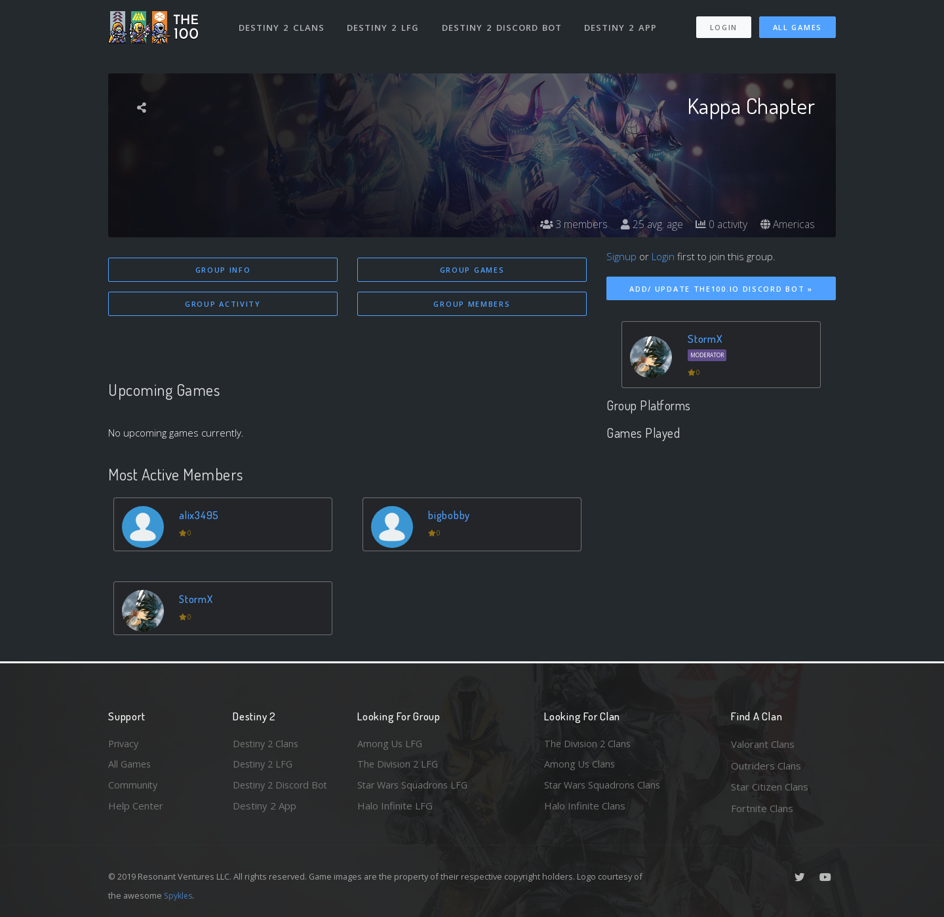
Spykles (179, 895)
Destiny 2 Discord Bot (501, 25)
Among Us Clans (580, 765)
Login (723, 25)
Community (133, 786)
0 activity (720, 224)
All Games (797, 25)
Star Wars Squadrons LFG (415, 786)
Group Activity (223, 304)
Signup (621, 256)
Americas (787, 224)
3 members (570, 224)
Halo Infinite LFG (395, 808)
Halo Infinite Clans (584, 808)
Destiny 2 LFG (383, 25)
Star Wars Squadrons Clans (604, 786)
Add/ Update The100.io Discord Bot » (721, 289)
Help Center (135, 808)
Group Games (472, 270)
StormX (197, 599)
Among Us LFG (390, 744)
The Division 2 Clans (589, 744)
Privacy (124, 744)
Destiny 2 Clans (281, 25)
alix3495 (200, 515)
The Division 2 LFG (399, 765)
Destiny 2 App (621, 25)
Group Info (223, 270)
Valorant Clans (763, 744)
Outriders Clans (766, 765)
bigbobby (450, 515)
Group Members (471, 304)
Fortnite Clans (762, 808)
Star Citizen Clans (769, 786)
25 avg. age (648, 224)
